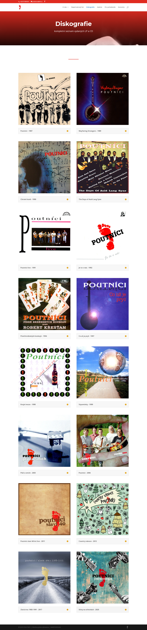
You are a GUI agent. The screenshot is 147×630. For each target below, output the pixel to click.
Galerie (99, 7)
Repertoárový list (77, 7)
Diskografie (90, 7)
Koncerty (121, 7)
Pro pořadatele (110, 7)
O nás (65, 7)
